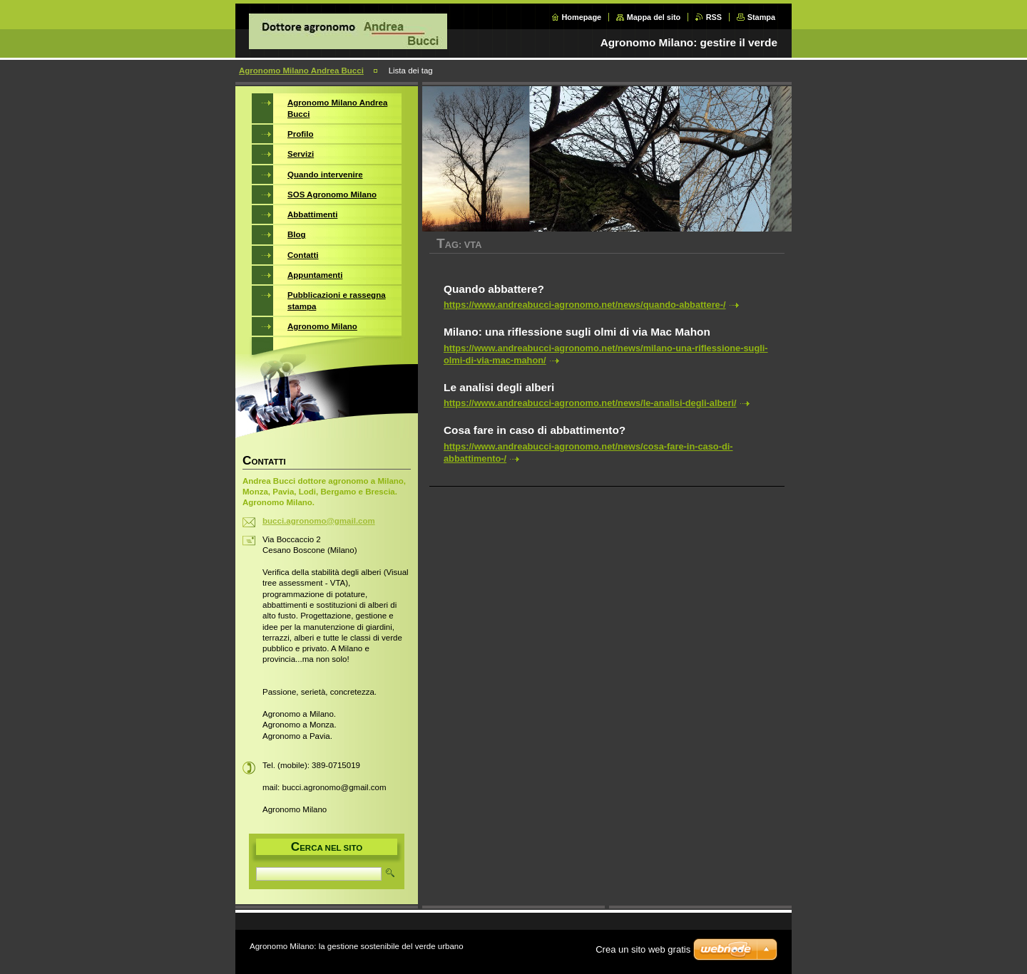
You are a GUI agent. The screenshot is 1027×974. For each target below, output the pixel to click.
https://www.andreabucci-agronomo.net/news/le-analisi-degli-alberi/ (590, 403)
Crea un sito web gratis (643, 949)
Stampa (761, 17)
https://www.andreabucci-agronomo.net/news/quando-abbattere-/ (585, 304)
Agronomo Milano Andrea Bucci (301, 70)
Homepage (582, 17)
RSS (714, 17)
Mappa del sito (654, 17)
